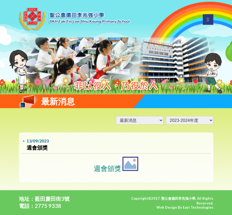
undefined (189, 120)
